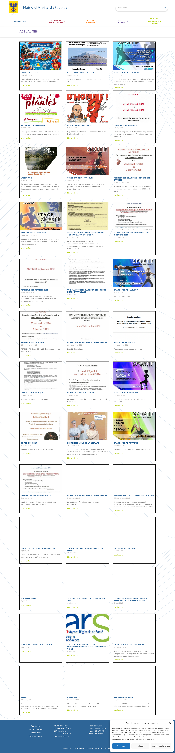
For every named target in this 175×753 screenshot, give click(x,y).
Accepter (121, 746)
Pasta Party (73, 697)
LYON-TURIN (26, 178)
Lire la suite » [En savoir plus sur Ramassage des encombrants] (26, 508)
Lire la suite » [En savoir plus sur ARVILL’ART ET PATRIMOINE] (26, 138)
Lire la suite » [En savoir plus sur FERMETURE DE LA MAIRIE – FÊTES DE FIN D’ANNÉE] (119, 195)
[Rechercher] (165, 8)
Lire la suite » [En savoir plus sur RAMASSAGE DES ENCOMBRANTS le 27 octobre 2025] (119, 242)
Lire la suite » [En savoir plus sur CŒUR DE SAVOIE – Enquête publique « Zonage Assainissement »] (72, 252)
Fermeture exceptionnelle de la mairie (87, 496)
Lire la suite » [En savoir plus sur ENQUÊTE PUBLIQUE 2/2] (119, 353)
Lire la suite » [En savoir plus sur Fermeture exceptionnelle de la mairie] (72, 508)
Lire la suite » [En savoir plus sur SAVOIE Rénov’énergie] (119, 555)
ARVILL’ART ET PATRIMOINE (33, 125)
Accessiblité (36, 733)
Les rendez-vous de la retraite (83, 443)
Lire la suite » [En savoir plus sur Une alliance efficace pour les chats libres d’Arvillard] (72, 299)
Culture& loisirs (123, 21)
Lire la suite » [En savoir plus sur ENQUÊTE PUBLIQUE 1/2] (26, 403)
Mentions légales (35, 729)
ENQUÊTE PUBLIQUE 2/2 (125, 343)
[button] (170, 723)
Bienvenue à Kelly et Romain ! (129, 645)
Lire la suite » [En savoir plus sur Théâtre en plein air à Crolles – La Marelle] (72, 557)
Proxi (23, 697)
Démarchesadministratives (57, 21)
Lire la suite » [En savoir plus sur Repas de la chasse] (119, 710)
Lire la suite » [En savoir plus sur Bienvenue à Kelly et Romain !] (119, 660)
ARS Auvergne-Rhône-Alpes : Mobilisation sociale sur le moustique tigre (87, 647)
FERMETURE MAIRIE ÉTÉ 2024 (80, 393)
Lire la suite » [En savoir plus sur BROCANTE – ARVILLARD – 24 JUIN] (26, 651)
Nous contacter (35, 736)
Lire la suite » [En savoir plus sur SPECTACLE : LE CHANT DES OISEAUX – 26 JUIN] (72, 607)
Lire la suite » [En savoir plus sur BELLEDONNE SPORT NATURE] (72, 85)
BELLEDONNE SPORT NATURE (80, 73)
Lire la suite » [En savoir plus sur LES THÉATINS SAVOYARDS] (72, 138)
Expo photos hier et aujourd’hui (38, 548)
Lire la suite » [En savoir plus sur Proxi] (26, 712)
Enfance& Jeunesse (91, 21)
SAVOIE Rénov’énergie (125, 548)
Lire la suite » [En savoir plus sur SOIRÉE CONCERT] (26, 453)
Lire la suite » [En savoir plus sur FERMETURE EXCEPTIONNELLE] (26, 305)
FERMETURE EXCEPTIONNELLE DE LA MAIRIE (87, 343)
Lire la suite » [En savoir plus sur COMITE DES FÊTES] (26, 85)
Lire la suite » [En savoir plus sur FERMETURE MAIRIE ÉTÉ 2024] (72, 405)
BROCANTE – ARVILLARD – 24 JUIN (36, 645)
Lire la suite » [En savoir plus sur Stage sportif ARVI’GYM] (119, 405)
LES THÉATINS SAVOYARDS (79, 125)
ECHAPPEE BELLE (28, 598)
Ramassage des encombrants (36, 496)
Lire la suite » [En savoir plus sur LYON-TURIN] (26, 195)
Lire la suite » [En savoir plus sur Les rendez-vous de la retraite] (72, 458)
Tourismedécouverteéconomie (154, 21)
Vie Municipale (21, 22)
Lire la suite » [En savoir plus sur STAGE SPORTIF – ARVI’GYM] (119, 88)
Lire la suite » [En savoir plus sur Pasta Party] (72, 710)
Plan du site (35, 726)
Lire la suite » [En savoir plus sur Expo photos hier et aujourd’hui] (26, 561)
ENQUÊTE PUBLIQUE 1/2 (32, 393)
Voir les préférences (161, 746)
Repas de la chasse (123, 697)
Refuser (140, 746)
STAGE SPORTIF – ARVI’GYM (126, 73)
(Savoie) (45, 7)
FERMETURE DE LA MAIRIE (125, 125)
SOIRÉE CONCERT (29, 443)
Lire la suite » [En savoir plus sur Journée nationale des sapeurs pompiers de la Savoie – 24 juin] (119, 607)
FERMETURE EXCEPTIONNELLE (34, 290)
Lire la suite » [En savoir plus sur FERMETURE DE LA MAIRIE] (119, 140)
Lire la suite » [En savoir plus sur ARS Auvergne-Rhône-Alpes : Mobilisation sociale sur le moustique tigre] (72, 656)
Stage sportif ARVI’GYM (126, 393)
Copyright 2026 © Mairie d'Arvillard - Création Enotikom (87, 748)
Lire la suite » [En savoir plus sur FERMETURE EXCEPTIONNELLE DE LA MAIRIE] (72, 353)
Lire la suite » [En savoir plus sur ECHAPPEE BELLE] (26, 605)
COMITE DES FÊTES (29, 73)
